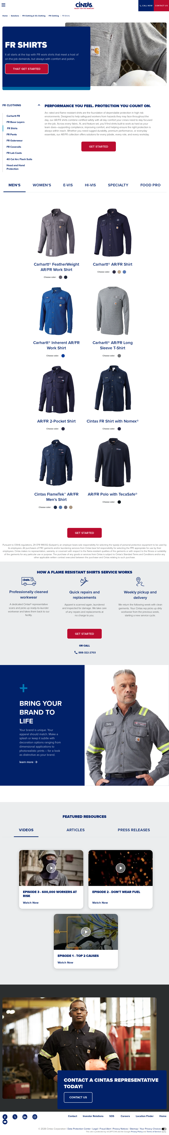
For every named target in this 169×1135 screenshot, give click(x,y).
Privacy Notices (120, 1128)
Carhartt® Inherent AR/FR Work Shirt (56, 345)
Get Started (26, 69)
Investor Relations (93, 1116)
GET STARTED (98, 146)
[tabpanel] (84, 358)
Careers (125, 1116)
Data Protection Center (79, 1128)
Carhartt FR (13, 116)
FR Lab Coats (14, 153)
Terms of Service (154, 1131)
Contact (161, 5)
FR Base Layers (16, 122)
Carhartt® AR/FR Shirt (112, 264)
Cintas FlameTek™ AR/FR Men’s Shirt (56, 496)
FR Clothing (54, 15)
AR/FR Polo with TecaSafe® (112, 494)
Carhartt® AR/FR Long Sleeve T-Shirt (113, 345)
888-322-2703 (87, 652)
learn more (26, 762)
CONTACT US (78, 1097)
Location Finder (145, 1116)
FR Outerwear (15, 140)
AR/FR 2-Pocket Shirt (56, 421)
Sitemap (134, 1128)
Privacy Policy (137, 1131)
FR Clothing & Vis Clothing (33, 15)
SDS (112, 1116)
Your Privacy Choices (153, 1128)
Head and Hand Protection (16, 167)
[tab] (14, 185)
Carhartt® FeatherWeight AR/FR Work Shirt (56, 266)
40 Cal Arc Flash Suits (20, 159)
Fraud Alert (105, 1128)
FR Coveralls (14, 147)
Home (5, 15)
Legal (95, 1128)
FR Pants (12, 134)
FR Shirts (12, 128)
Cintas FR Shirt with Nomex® (113, 421)
